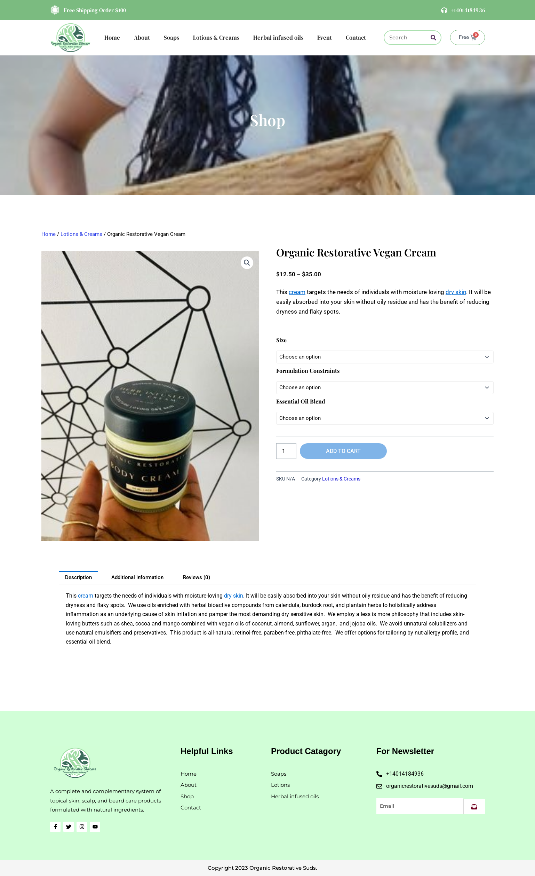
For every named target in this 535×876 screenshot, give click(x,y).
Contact (356, 37)
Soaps (171, 37)
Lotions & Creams (216, 37)
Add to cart (343, 451)
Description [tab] (78, 577)
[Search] (433, 37)
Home (112, 37)
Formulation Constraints (308, 370)
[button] (247, 262)
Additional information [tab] (137, 577)
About (142, 37)
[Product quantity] (286, 451)
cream (297, 292)
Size (281, 340)
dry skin (456, 292)
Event (324, 37)
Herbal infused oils (278, 37)
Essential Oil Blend (300, 401)
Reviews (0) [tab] (196, 577)
